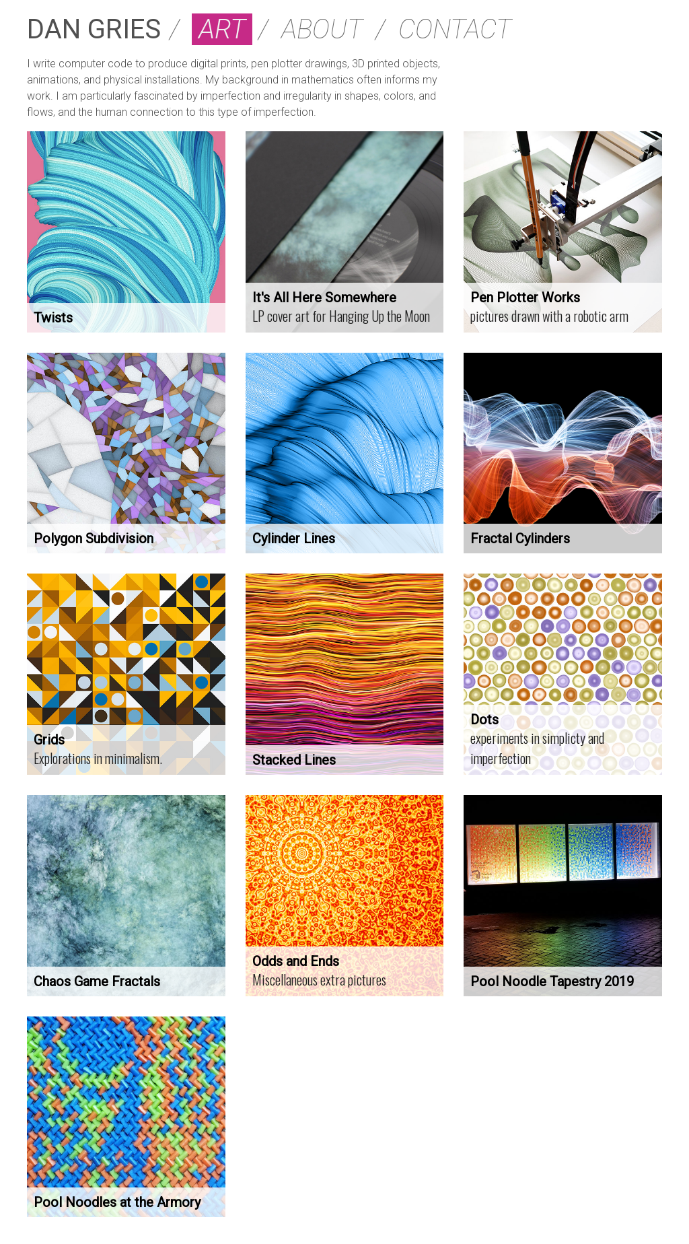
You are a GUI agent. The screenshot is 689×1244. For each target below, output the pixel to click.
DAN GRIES (94, 29)
